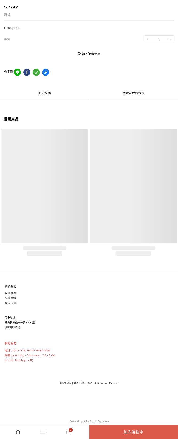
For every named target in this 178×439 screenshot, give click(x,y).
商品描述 (44, 93)
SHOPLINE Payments (96, 421)
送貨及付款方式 (133, 93)
